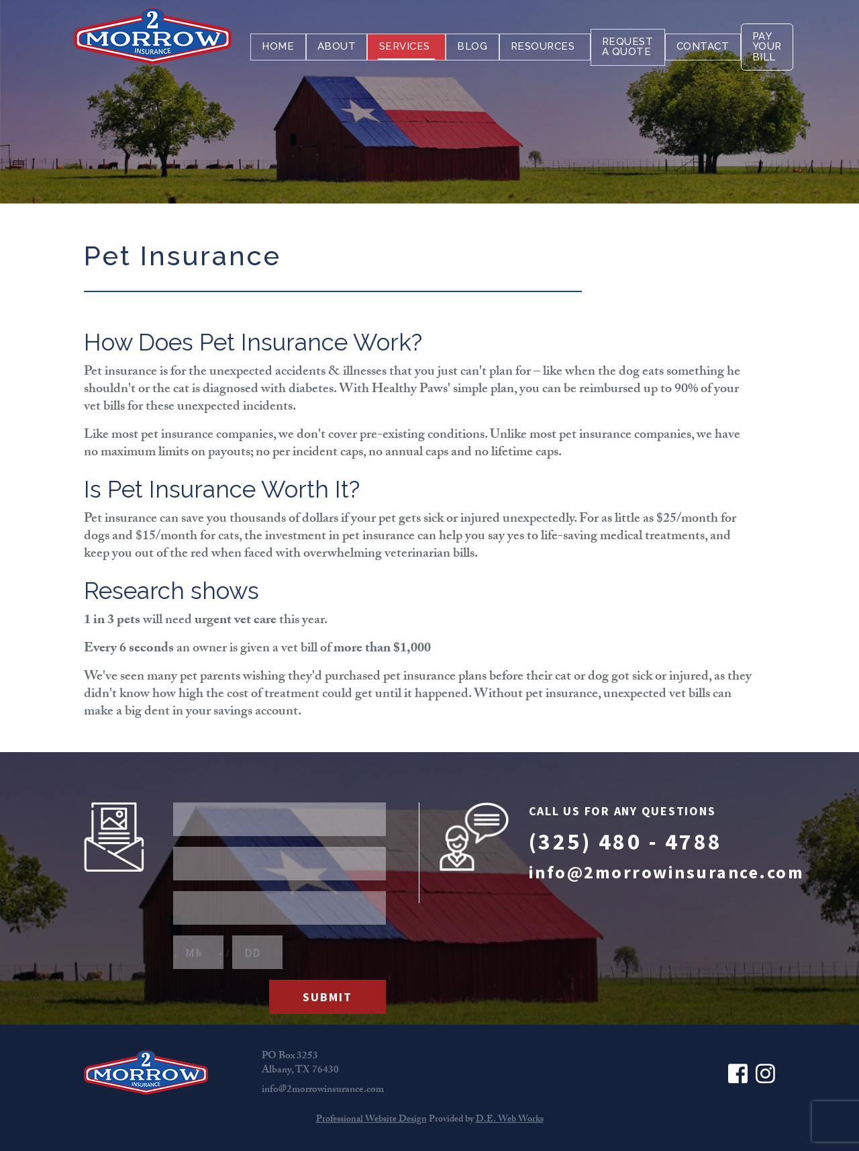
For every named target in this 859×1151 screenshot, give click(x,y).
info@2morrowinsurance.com (667, 872)
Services (405, 44)
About (336, 44)
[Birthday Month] (198, 952)
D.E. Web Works (510, 1120)
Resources (543, 44)
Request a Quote (626, 44)
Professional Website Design (371, 1120)
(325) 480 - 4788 (626, 841)
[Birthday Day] (257, 952)
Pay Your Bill (766, 44)
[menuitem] (277, 44)
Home (277, 44)
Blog (471, 44)
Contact (701, 44)
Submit (327, 997)
